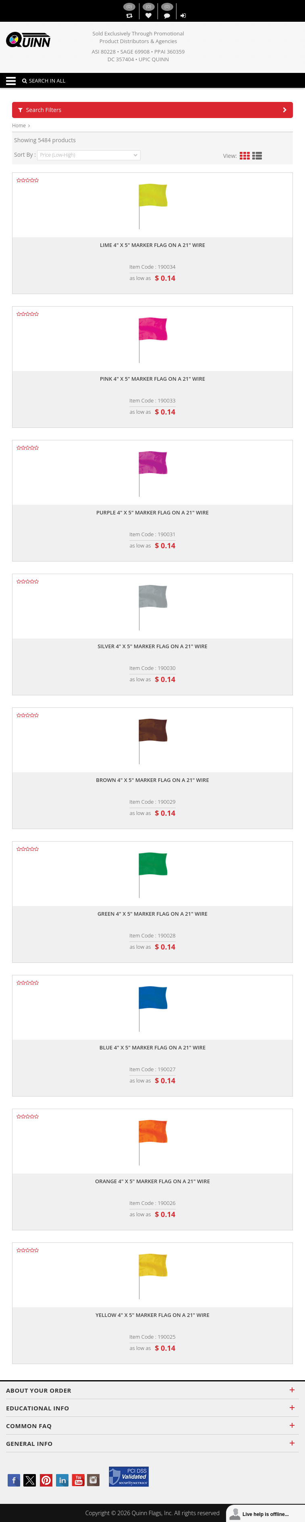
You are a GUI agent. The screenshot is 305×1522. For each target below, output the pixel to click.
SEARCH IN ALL (43, 80)
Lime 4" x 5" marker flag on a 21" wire (152, 245)
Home (19, 125)
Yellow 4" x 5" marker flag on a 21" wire (152, 1315)
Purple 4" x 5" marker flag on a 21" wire (152, 512)
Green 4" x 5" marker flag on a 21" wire (152, 913)
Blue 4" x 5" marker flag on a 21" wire (152, 1047)
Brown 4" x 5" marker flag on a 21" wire (152, 780)
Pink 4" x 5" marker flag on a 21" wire (152, 378)
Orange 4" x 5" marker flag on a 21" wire (152, 1181)
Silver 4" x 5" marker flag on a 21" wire (152, 646)
